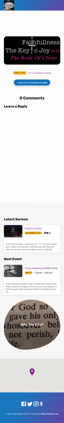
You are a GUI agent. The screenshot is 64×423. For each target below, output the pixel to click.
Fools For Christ (33, 228)
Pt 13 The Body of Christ (40, 73)
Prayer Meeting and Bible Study (41, 268)
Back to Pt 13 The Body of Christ (31, 83)
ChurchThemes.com (49, 414)
